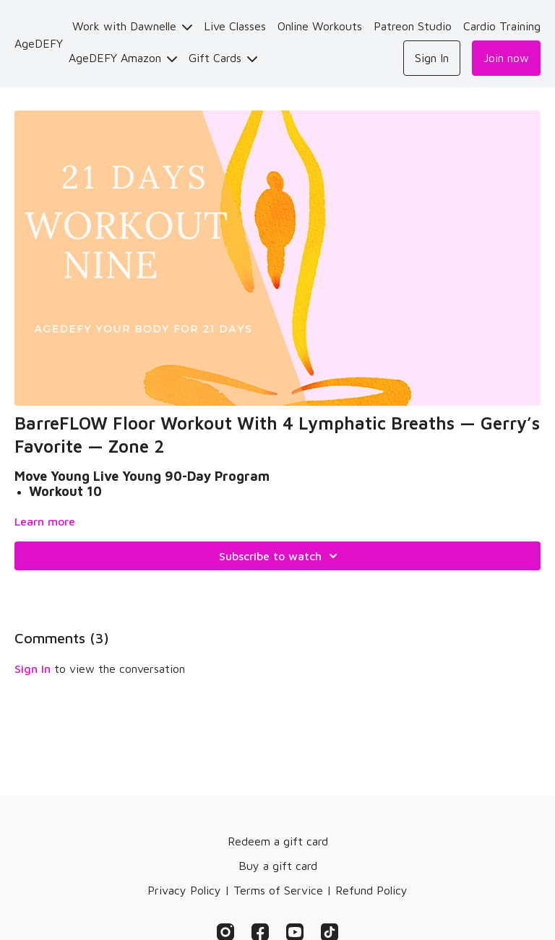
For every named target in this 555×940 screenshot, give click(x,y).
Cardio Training (502, 25)
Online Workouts (320, 25)
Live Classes (235, 25)
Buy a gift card (277, 865)
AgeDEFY (38, 43)
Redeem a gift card (278, 841)
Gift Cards (223, 57)
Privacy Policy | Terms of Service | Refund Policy (277, 890)
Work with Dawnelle (132, 25)
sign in (32, 668)
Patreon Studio (413, 25)
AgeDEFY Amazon (123, 57)
